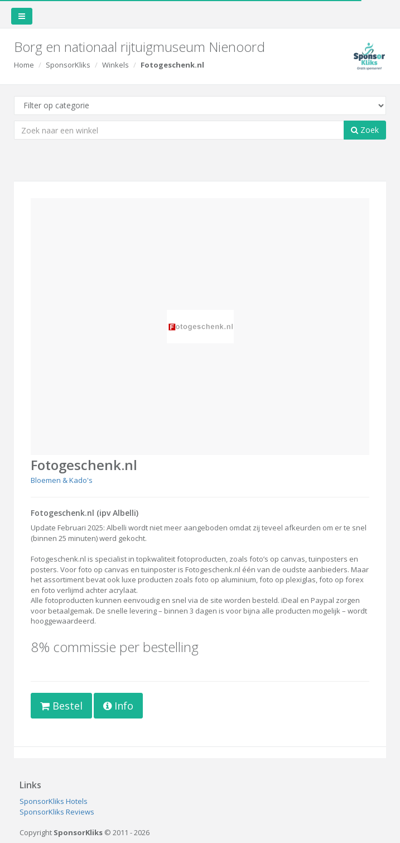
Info (118, 705)
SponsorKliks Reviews (57, 812)
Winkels (115, 65)
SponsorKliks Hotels (54, 801)
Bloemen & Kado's (62, 480)
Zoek (365, 129)
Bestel (61, 705)
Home (24, 65)
